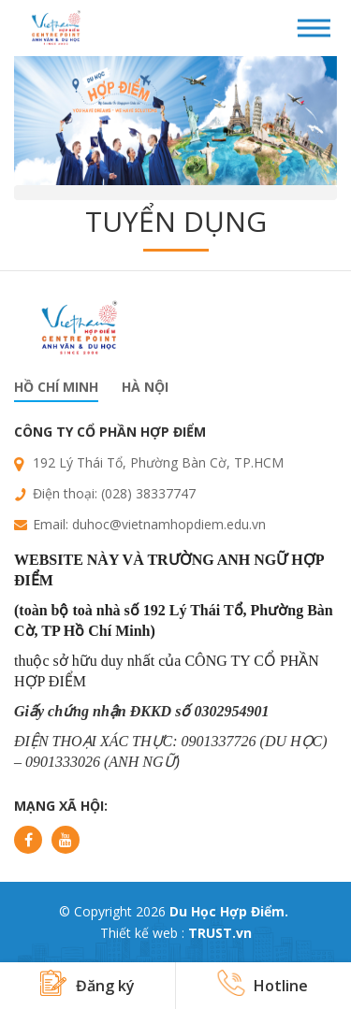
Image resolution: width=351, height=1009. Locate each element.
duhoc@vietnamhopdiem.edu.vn (169, 524)
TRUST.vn (220, 933)
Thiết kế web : (142, 933)
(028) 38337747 (148, 493)
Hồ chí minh (56, 387)
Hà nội (145, 387)
